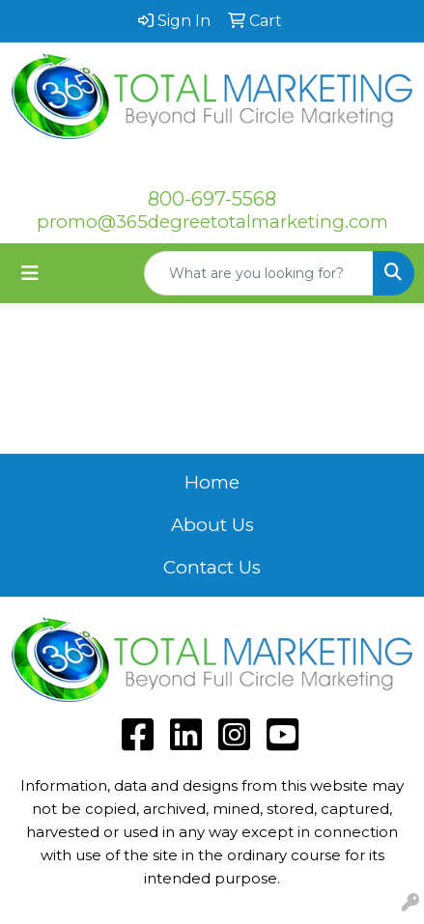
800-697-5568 (212, 198)
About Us (212, 525)
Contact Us (212, 567)
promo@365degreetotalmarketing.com (212, 221)
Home (212, 482)
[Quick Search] (259, 273)
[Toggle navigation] (30, 273)
